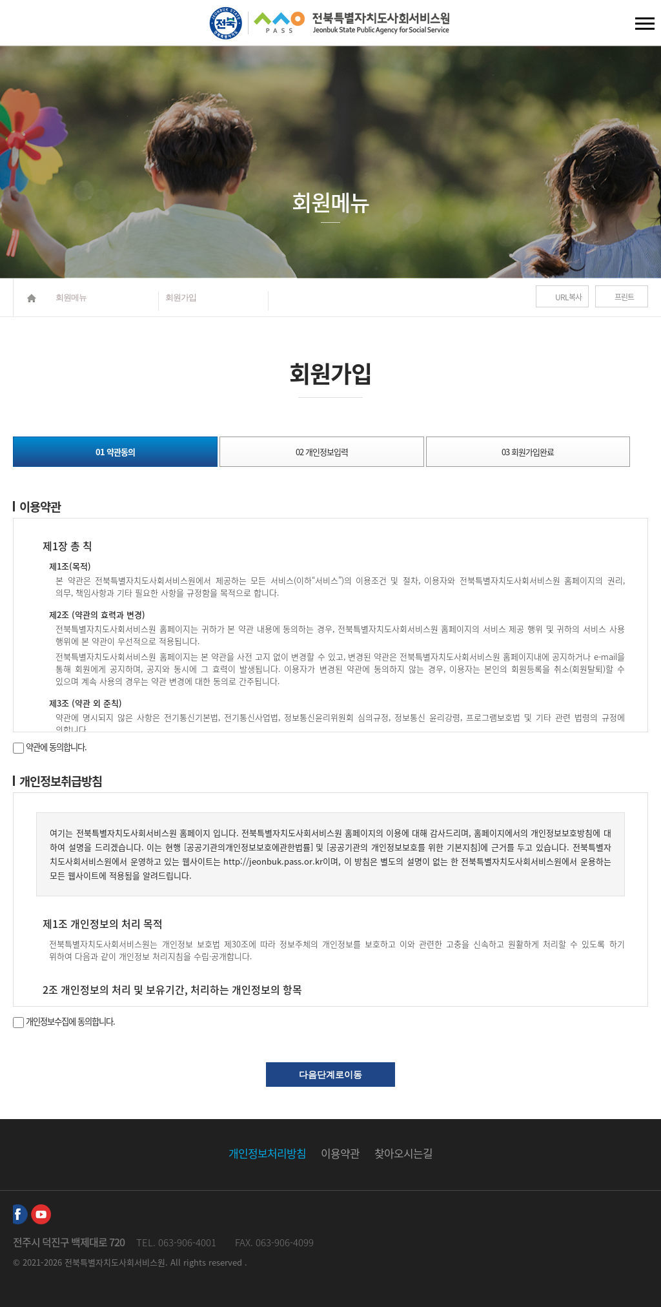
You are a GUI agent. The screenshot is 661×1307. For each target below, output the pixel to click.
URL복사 (568, 297)
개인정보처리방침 (267, 1153)
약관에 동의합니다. (49, 747)
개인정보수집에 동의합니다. (64, 1021)
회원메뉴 (71, 297)
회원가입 (180, 297)
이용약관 (340, 1153)
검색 (20, 25)
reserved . (227, 1262)
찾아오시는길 (403, 1153)
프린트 (624, 297)
